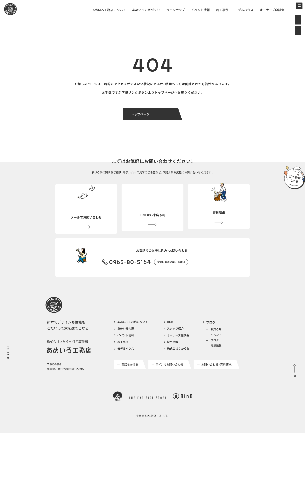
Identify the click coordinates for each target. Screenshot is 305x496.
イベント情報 (200, 9)
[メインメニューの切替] (296, 9)
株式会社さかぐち (183, 362)
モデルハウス (244, 9)
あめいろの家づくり (146, 9)
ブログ (217, 334)
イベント (222, 347)
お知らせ (222, 341)
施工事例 (222, 9)
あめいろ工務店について (109, 9)
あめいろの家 (126, 341)
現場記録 (222, 358)
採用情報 (177, 355)
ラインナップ (175, 9)
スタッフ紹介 (180, 341)
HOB (174, 334)
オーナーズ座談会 (272, 9)
